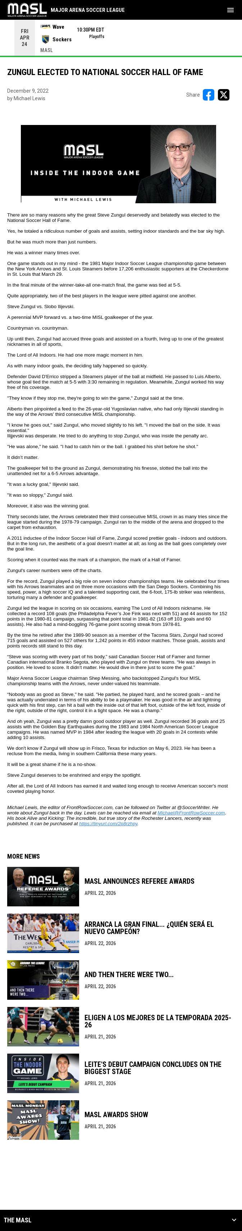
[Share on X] (223, 95)
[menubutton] (230, 10)
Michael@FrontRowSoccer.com (191, 813)
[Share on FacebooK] (208, 95)
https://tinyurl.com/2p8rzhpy (108, 823)
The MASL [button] (18, 1220)
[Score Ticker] (121, 38)
